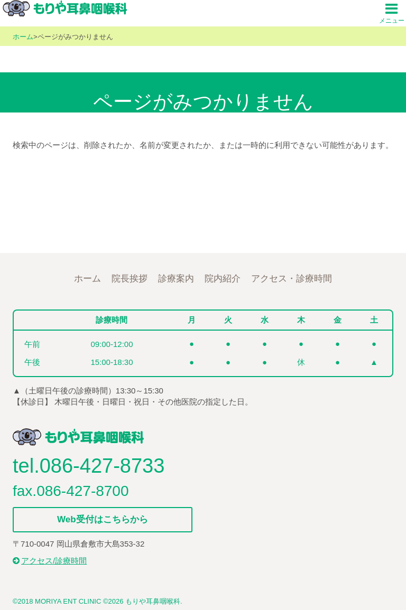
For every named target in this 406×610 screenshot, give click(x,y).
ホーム (23, 37)
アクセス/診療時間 (50, 560)
